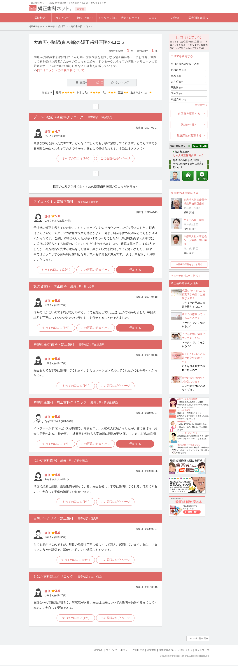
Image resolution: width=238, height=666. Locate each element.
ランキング (63, 17)
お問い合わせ (185, 651)
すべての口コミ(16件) (75, 561)
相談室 (175, 17)
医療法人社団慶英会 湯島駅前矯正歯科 (195, 201)
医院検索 (40, 17)
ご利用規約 (138, 651)
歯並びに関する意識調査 (187, 399)
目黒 (176, 75)
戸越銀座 (178, 69)
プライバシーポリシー (118, 651)
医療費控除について (185, 422)
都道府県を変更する (189, 135)
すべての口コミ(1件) (75, 158)
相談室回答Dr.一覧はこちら (188, 445)
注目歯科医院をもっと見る (189, 264)
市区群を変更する (189, 113)
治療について (85, 17)
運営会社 (99, 651)
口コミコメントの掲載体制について (60, 70)
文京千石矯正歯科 (194, 219)
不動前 (177, 87)
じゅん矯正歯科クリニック (188, 155)
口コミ (153, 17)
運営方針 (151, 651)
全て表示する (201, 105)
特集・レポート (130, 17)
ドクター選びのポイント (187, 433)
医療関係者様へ (198, 17)
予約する (136, 270)
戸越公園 (178, 99)
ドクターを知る (108, 17)
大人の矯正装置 (183, 410)
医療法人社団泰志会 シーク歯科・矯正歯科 (195, 240)
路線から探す (189, 124)
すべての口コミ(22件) (55, 270)
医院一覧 (58, 82)
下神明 (177, 93)
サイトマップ (202, 651)
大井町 (177, 81)
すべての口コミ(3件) (55, 328)
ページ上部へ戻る (199, 640)
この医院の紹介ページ (115, 158)
